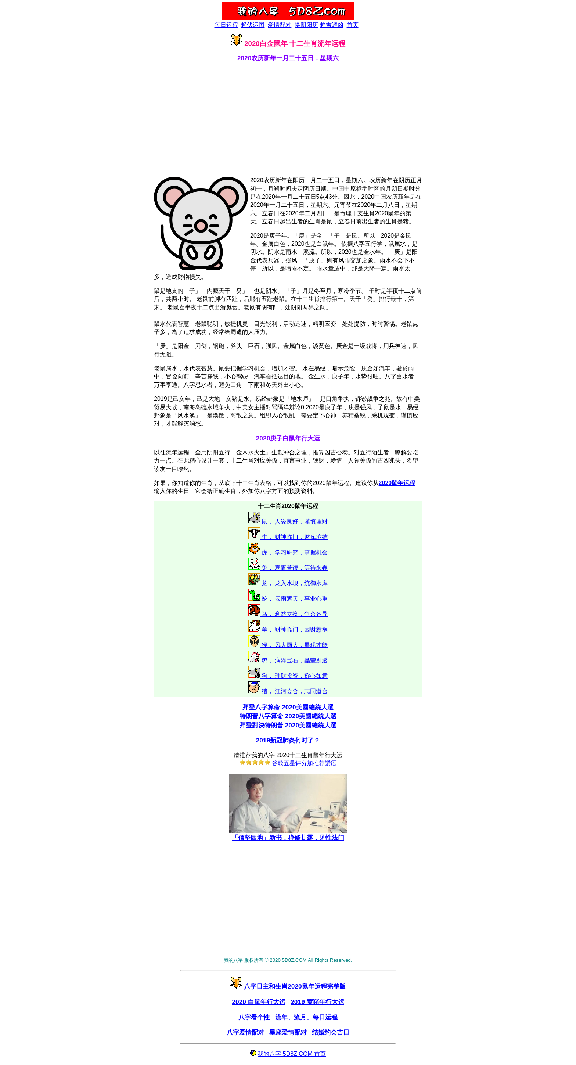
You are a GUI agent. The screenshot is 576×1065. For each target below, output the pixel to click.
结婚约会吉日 (330, 1032)
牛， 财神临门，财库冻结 (294, 537)
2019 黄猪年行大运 (317, 1001)
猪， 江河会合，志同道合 (294, 691)
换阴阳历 (306, 25)
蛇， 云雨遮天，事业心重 (294, 599)
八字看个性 (254, 1017)
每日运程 (226, 25)
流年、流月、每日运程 (306, 1017)
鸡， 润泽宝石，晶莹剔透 (294, 660)
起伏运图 (252, 25)
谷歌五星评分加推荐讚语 (304, 763)
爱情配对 (279, 25)
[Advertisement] (288, 119)
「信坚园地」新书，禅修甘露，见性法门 (288, 834)
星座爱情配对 (288, 1032)
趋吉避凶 (331, 25)
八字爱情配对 (245, 1032)
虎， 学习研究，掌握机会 (294, 552)
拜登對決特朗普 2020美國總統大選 (288, 725)
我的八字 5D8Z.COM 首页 (292, 1054)
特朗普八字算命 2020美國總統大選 (288, 716)
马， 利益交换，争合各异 (294, 614)
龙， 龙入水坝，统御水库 (294, 583)
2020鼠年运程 (397, 483)
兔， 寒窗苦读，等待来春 (294, 568)
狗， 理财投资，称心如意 (294, 676)
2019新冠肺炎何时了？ (288, 740)
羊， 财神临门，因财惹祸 (294, 629)
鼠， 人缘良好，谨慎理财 (294, 521)
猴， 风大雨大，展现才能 (294, 645)
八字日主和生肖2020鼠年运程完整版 (295, 986)
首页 (353, 25)
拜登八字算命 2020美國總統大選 (287, 707)
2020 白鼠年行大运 (258, 1001)
